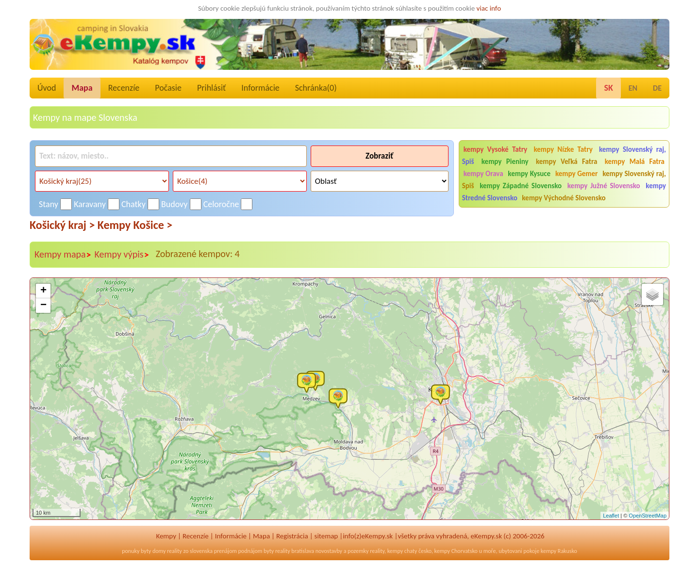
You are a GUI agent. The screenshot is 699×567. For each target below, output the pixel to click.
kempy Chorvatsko (456, 551)
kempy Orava (483, 173)
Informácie (260, 87)
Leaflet (611, 515)
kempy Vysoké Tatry (496, 149)
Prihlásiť (211, 87)
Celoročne (221, 204)
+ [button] (43, 291)
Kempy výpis (122, 254)
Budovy (174, 204)
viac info (489, 8)
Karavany (90, 204)
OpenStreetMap (647, 515)
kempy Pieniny (505, 161)
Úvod (46, 87)
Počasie (168, 87)
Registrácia (292, 536)
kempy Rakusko (559, 551)
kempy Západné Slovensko (521, 185)
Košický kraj (62, 225)
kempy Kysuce (529, 173)
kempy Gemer (576, 173)
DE (657, 88)
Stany (48, 204)
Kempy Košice (135, 225)
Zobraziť (379, 156)
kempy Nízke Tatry (562, 149)
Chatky (133, 204)
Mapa (81, 87)
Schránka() (316, 87)
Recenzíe (124, 87)
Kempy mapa (63, 254)
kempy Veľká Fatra (566, 161)
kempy (395, 551)
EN (633, 88)
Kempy (166, 536)
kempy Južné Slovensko (603, 185)
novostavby (329, 551)
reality (174, 551)
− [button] (43, 305)
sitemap (326, 536)
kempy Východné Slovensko (563, 198)
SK (608, 87)
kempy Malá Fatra (635, 161)
